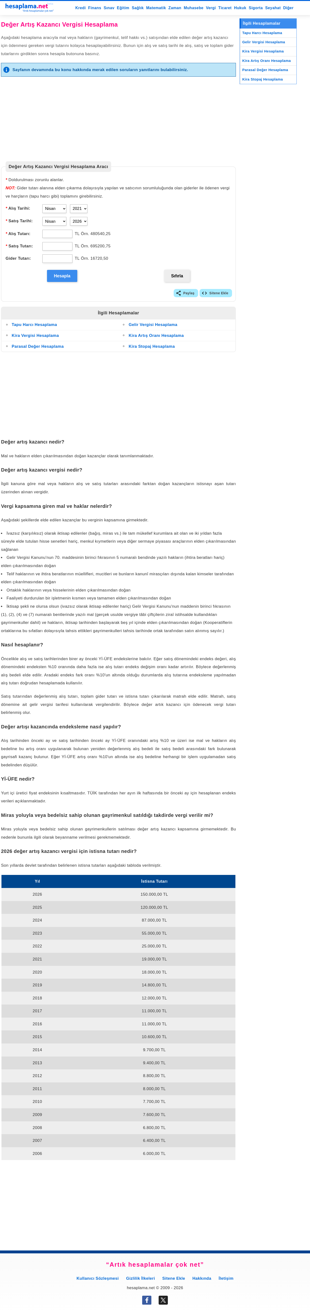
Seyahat (273, 8)
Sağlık (138, 8)
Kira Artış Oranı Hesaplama (156, 337)
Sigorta (256, 8)
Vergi (211, 8)
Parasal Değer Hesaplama (38, 348)
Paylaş (188, 295)
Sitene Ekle (218, 295)
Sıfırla (177, 277)
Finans (94, 8)
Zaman (174, 8)
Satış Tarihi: (19, 221)
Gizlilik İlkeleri (140, 1280)
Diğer (288, 8)
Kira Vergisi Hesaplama (35, 337)
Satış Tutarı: (19, 246)
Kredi (80, 8)
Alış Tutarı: (18, 233)
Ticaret (225, 8)
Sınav (109, 8)
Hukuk (240, 8)
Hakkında (202, 1280)
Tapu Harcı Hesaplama (34, 327)
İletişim (226, 1280)
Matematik (156, 8)
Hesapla (62, 277)
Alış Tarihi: (18, 208)
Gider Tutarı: (18, 258)
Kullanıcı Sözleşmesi (98, 1280)
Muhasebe (193, 8)
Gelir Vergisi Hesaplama (153, 327)
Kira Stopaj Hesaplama (152, 348)
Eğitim (123, 8)
